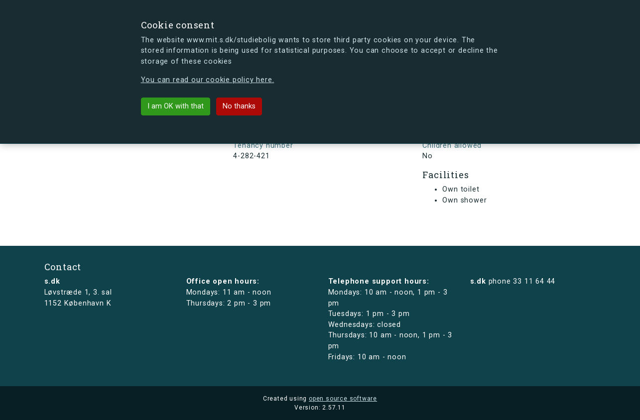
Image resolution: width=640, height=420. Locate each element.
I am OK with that (175, 106)
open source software (343, 398)
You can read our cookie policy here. (207, 80)
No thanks (239, 106)
